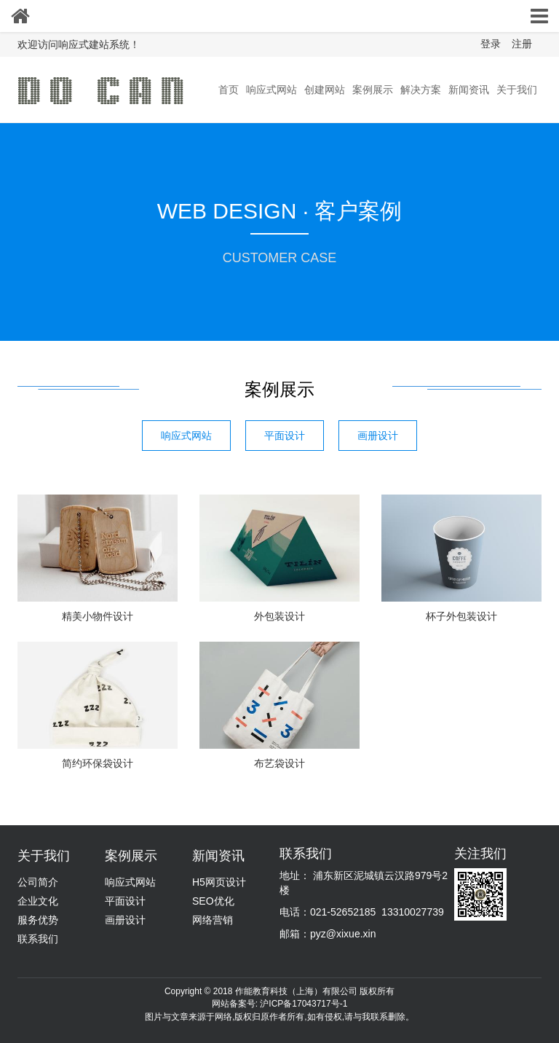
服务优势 (37, 920)
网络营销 (212, 920)
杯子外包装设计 (461, 616)
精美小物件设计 (97, 616)
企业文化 (37, 901)
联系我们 (37, 939)
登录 (490, 44)
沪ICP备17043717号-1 (303, 1004)
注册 (522, 44)
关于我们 (516, 89)
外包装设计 (279, 616)
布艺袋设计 (279, 763)
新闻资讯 (468, 89)
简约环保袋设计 (97, 763)
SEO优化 (213, 901)
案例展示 (372, 89)
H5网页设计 (219, 882)
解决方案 (420, 89)
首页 (228, 89)
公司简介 (37, 882)
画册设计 (377, 435)
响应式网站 (271, 89)
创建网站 (324, 89)
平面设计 (284, 435)
